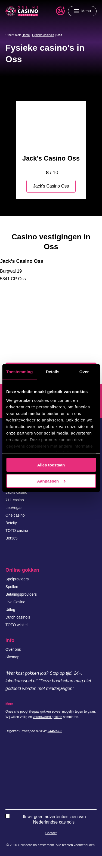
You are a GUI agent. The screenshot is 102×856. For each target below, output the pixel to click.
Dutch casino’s (17, 617)
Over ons (13, 649)
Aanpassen (51, 480)
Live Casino (15, 602)
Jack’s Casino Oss (51, 158)
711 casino (14, 500)
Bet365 (11, 538)
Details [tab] (52, 371)
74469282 (55, 731)
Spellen (11, 586)
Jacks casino (16, 492)
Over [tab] (84, 371)
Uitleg (10, 609)
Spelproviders (17, 579)
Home (26, 35)
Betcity (11, 523)
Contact (51, 833)
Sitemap (12, 657)
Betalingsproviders (21, 594)
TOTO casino (16, 530)
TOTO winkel (16, 625)
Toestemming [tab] (19, 371)
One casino (15, 515)
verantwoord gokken (47, 717)
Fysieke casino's (43, 35)
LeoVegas (13, 507)
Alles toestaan (51, 465)
